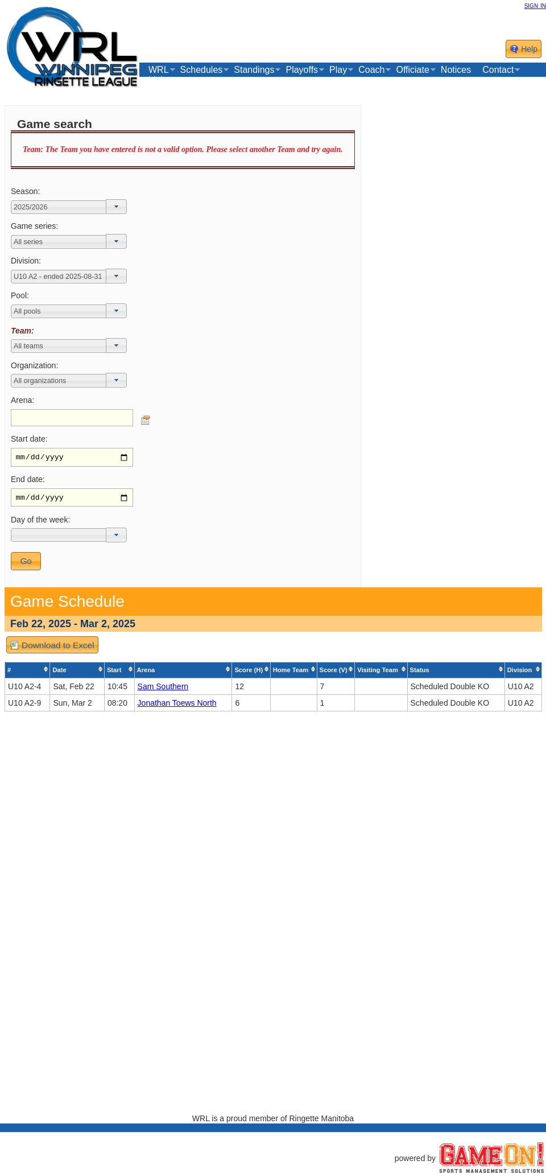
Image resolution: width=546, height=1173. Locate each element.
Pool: (20, 295)
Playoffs (302, 70)
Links (158, 80)
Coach (371, 70)
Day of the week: (40, 522)
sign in (535, 5)
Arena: (22, 400)
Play (338, 70)
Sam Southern (163, 689)
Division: (26, 260)
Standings (254, 70)
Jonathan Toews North (177, 705)
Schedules (201, 70)
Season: (25, 191)
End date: (28, 480)
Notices (456, 70)
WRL (158, 70)
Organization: (34, 365)
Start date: (29, 438)
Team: (22, 330)
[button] (116, 206)
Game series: (34, 226)
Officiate (412, 70)
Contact (498, 70)
